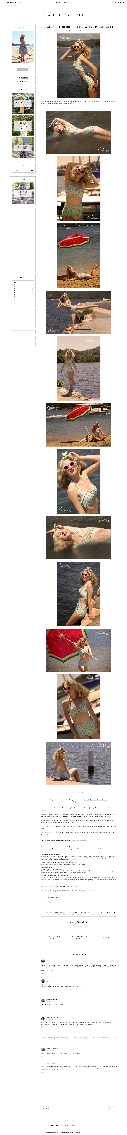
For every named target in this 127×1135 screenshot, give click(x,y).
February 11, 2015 (60, 1034)
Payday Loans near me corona (51, 1069)
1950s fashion (54, 912)
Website (69, 891)
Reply (42, 973)
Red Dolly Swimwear (54, 808)
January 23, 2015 (51, 981)
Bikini (62, 800)
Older (111, 1108)
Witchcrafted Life (52, 980)
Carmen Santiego (52, 1048)
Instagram (83, 891)
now (102, 800)
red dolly (95, 912)
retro (57, 914)
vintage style (98, 914)
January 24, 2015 (51, 1019)
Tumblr (64, 902)
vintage (89, 914)
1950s (46, 912)
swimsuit (83, 914)
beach (70, 912)
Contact (66, 2)
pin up (80, 912)
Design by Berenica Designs (72, 1132)
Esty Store (90, 891)
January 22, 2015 (51, 962)
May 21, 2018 (58, 1063)
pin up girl (87, 912)
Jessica (48, 960)
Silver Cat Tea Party (52, 1017)
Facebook (76, 891)
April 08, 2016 (50, 1050)
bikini (75, 912)
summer (76, 914)
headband (77, 800)
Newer (47, 1108)
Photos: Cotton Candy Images (79, 792)
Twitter (60, 902)
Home (58, 2)
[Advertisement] (23, 240)
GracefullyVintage (12, 2)
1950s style (63, 912)
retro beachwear (66, 914)
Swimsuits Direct (83, 1039)
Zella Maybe (50, 970)
